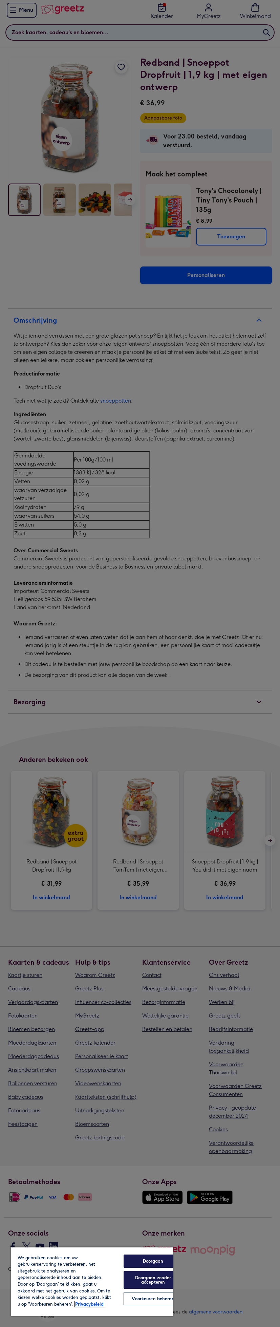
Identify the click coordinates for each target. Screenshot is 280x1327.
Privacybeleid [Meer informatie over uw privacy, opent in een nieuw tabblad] (89, 1304)
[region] (92, 1281)
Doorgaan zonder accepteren (153, 1280)
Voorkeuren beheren (153, 1298)
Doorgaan (153, 1261)
